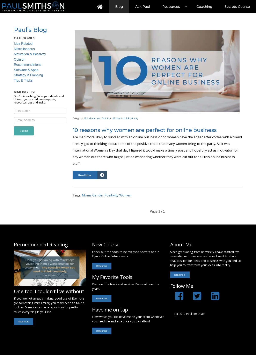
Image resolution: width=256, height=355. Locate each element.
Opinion (19, 59)
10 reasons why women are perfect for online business (145, 130)
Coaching (204, 7)
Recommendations (27, 64)
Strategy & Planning (28, 75)
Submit (24, 130)
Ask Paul (142, 7)
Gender (98, 195)
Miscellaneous (24, 49)
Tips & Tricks (23, 80)
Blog (119, 7)
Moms (87, 195)
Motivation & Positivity (30, 54)
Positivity (111, 195)
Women (125, 195)
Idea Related (23, 43)
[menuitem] (99, 6)
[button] (90, 175)
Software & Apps (26, 70)
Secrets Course (237, 7)
